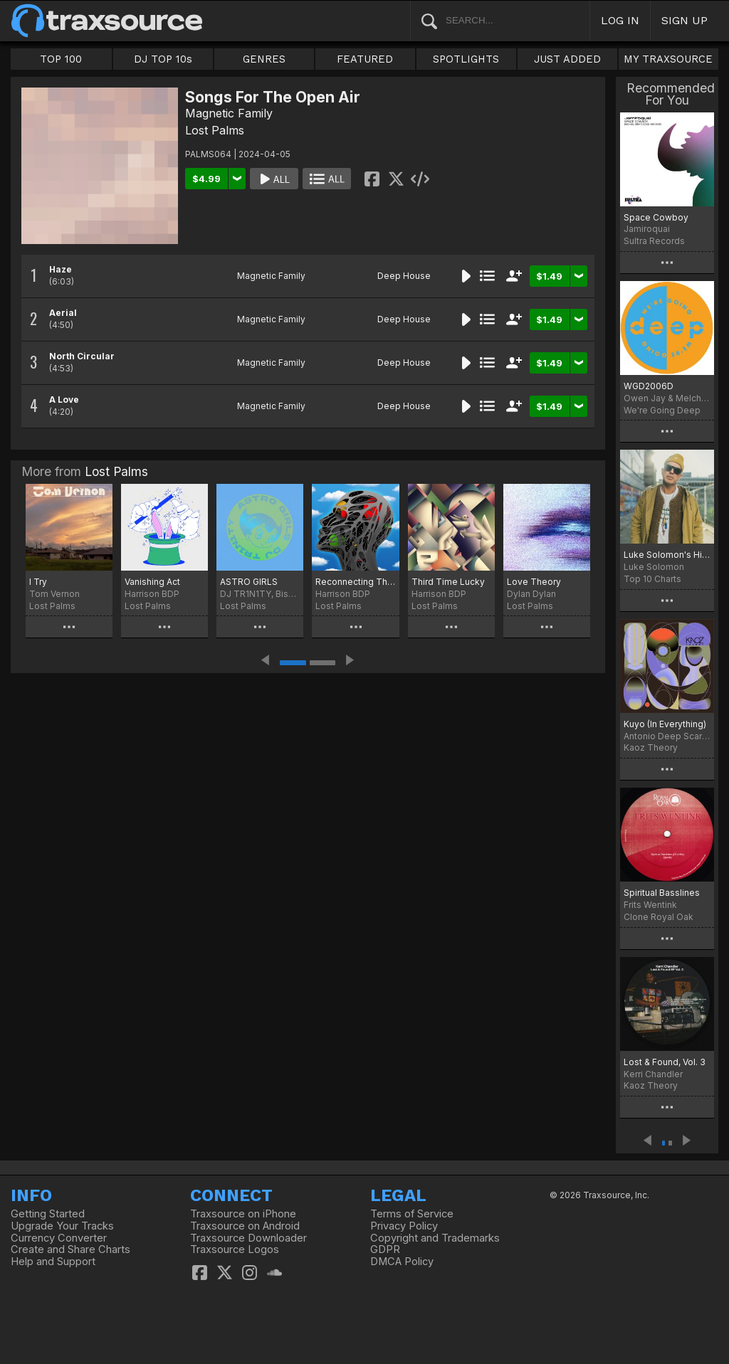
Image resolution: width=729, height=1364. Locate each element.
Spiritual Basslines (662, 892)
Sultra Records (654, 241)
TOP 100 (61, 59)
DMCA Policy (402, 1261)
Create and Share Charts (70, 1249)
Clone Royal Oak (658, 916)
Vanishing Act (152, 581)
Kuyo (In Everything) (665, 724)
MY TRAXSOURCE (668, 59)
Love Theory (534, 581)
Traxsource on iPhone (243, 1213)
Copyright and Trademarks (435, 1238)
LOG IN (620, 20)
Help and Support (53, 1261)
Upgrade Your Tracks (62, 1226)
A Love (64, 399)
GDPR (385, 1249)
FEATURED (365, 59)
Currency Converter (59, 1238)
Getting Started (48, 1213)
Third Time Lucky (448, 581)
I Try (38, 581)
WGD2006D (648, 386)
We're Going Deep (662, 410)
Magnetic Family (229, 113)
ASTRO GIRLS (249, 581)
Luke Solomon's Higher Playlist (667, 554)
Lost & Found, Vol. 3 (665, 1062)
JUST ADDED (567, 59)
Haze (60, 269)
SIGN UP (684, 20)
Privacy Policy (404, 1226)
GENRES (264, 59)
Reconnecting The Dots (355, 581)
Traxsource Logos (234, 1249)
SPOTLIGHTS (466, 59)
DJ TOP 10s (163, 59)
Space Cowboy (656, 217)
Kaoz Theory (651, 747)
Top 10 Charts (652, 578)
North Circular (82, 356)
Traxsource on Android (245, 1226)
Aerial (63, 312)
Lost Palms (214, 130)
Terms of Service (411, 1213)
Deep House (404, 275)
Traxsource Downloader (248, 1238)
